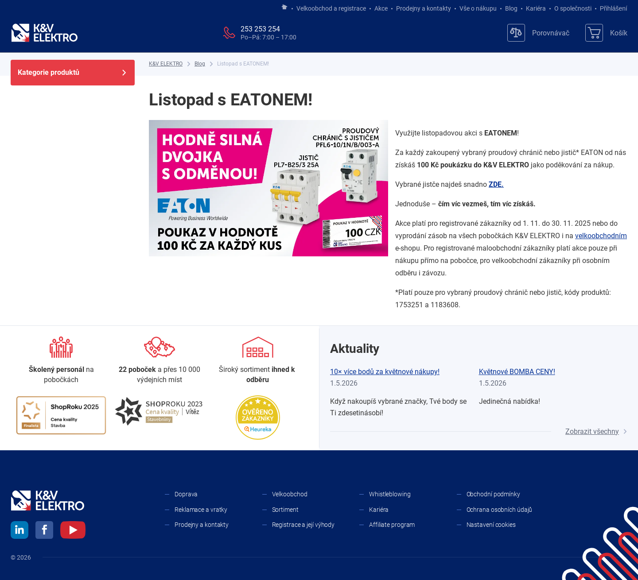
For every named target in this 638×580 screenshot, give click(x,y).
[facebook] (44, 531)
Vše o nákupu (478, 8)
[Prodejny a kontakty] (159, 360)
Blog (511, 8)
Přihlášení (611, 8)
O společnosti (572, 8)
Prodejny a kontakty (423, 8)
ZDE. (496, 184)
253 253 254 (260, 29)
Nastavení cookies (491, 524)
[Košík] (606, 33)
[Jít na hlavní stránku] (284, 8)
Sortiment (285, 509)
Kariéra (536, 8)
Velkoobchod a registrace (331, 8)
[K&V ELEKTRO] (44, 33)
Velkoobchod (289, 494)
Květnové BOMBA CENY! (517, 371)
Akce (381, 8)
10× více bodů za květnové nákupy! (385, 371)
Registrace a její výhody (303, 524)
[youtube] (73, 531)
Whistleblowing (390, 494)
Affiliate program (392, 524)
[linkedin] (19, 531)
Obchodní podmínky (493, 494)
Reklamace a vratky (201, 509)
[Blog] (200, 64)
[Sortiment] (258, 360)
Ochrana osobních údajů (500, 509)
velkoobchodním (601, 236)
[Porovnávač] (538, 33)
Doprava (186, 494)
